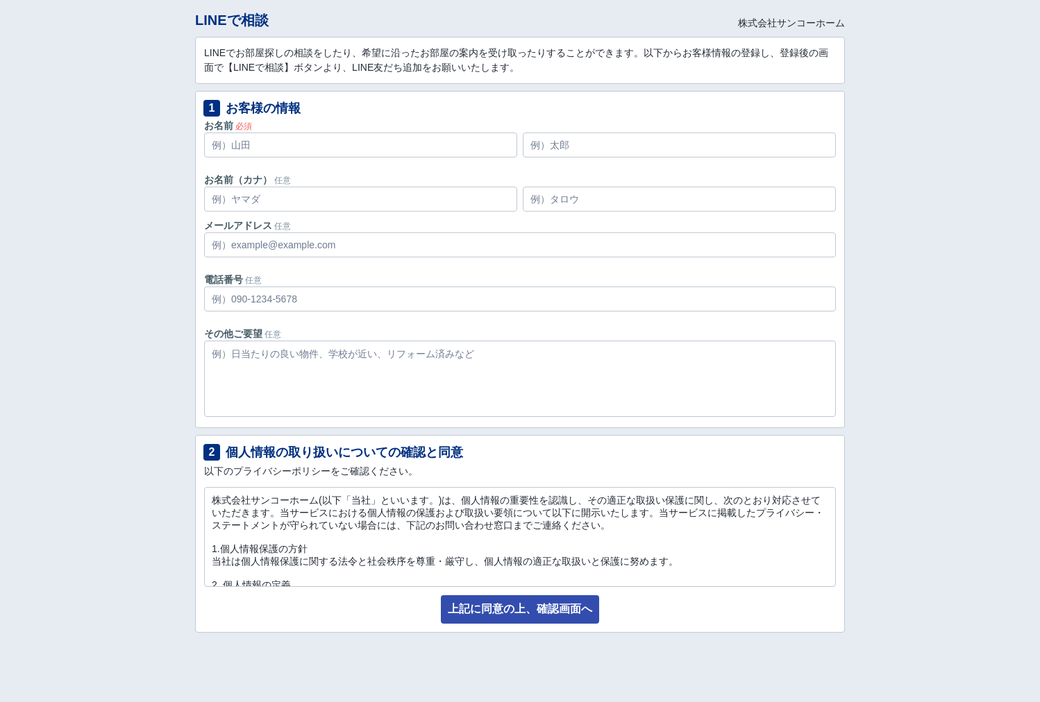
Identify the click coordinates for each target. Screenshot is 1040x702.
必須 (243, 126)
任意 (282, 180)
